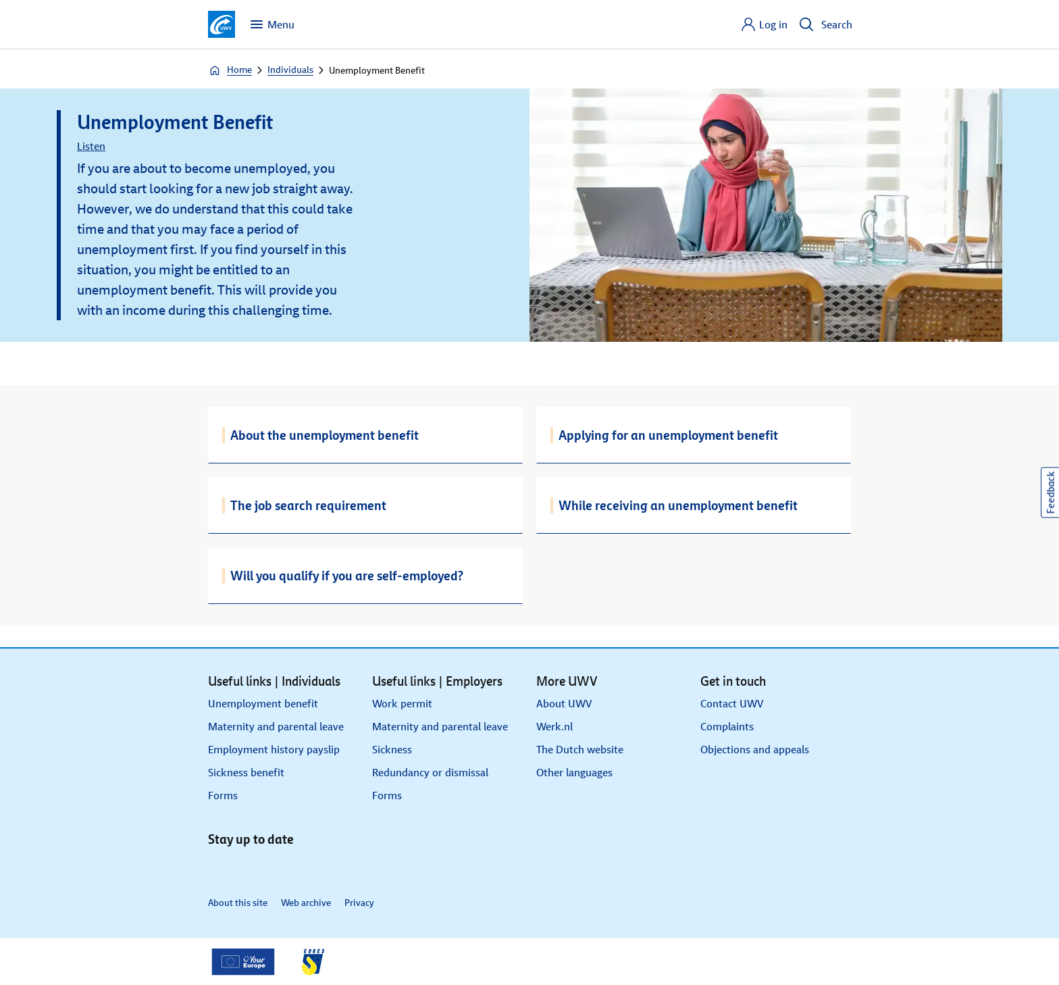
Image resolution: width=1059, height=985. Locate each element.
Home (230, 70)
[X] (250, 867)
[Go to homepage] (221, 24)
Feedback (1050, 493)
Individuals (290, 70)
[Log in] (764, 24)
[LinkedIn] (220, 867)
